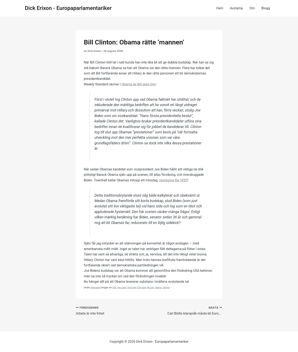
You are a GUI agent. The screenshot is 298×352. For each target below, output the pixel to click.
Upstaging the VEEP (173, 180)
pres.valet (121, 287)
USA (114, 287)
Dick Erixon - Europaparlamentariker (68, 8)
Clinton (165, 287)
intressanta (95, 287)
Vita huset (131, 287)
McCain (150, 287)
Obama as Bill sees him (138, 84)
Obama (158, 287)
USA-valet (141, 287)
